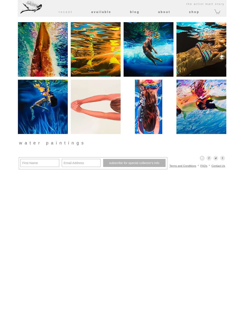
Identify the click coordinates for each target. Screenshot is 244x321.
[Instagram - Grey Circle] (202, 158)
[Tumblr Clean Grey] (222, 158)
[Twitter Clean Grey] (215, 158)
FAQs (203, 165)
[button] (217, 11)
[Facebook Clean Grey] (208, 158)
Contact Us (218, 165)
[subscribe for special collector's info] (134, 163)
